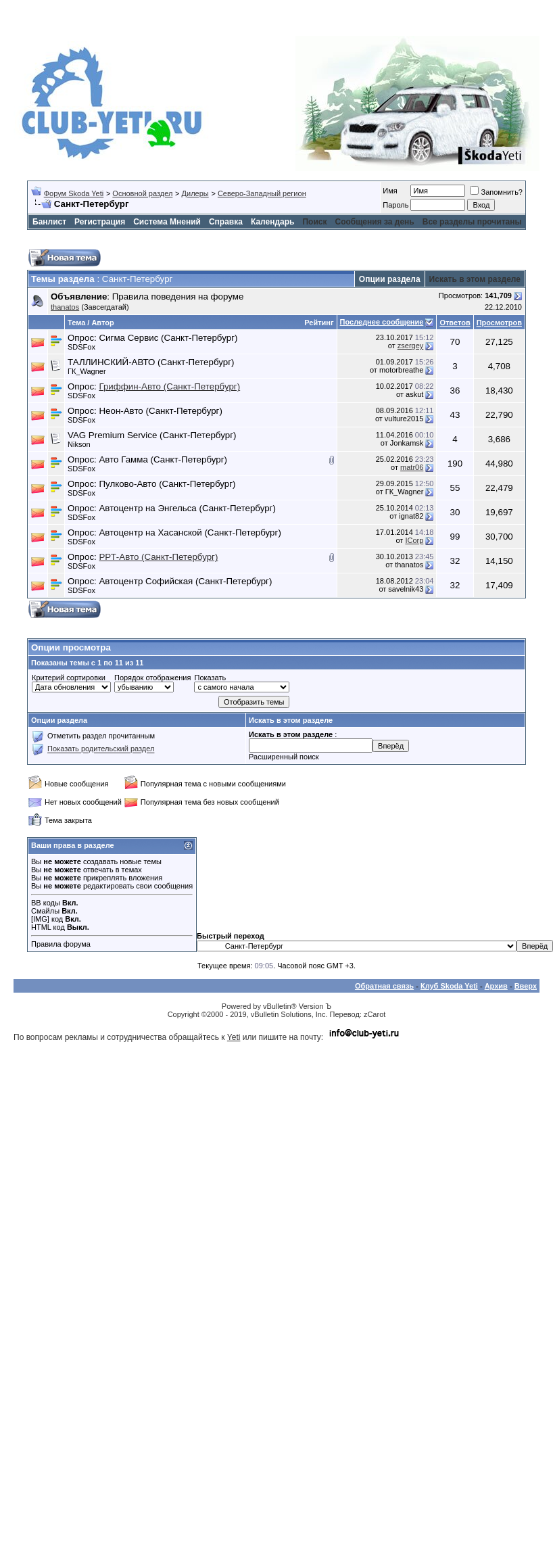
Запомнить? (496, 192)
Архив (496, 986)
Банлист (49, 222)
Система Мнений (167, 222)
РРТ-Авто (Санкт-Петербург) (158, 557)
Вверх (525, 986)
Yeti (234, 1037)
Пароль (395, 205)
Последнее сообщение (382, 322)
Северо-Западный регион (262, 193)
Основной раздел (142, 193)
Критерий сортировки (68, 677)
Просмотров (499, 322)
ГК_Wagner (87, 371)
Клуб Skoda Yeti (449, 986)
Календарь (273, 222)
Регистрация (99, 222)
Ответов (454, 322)
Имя (390, 191)
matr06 (411, 467)
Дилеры (195, 193)
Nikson (79, 444)
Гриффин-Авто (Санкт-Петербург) (169, 386)
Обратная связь (384, 986)
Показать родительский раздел (100, 749)
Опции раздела (389, 279)
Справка (226, 222)
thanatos (65, 307)
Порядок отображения (152, 677)
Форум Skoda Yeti (73, 193)
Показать (210, 677)
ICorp (414, 540)
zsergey (411, 345)
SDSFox (81, 347)
